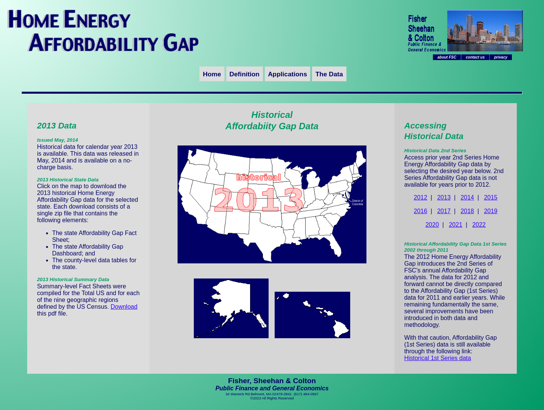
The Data (329, 74)
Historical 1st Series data (437, 358)
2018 (467, 211)
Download (124, 306)
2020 (432, 224)
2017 (444, 211)
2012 (420, 197)
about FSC (446, 57)
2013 (444, 197)
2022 (479, 224)
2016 (420, 211)
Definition (244, 74)
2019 (491, 211)
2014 (467, 197)
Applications (287, 74)
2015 (491, 197)
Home (212, 74)
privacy (500, 57)
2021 (455, 224)
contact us (475, 57)
